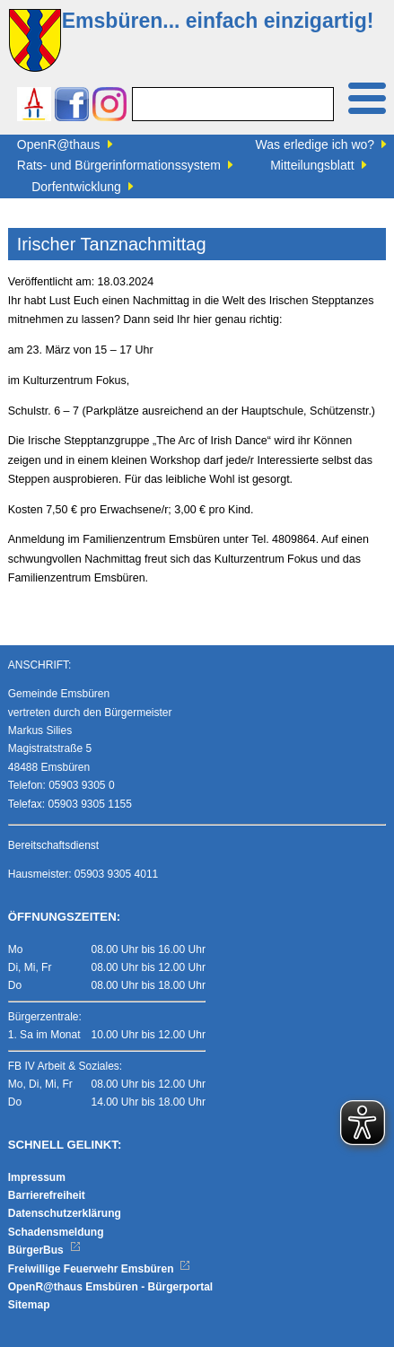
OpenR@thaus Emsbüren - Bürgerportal (110, 1287)
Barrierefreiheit (46, 1195)
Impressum (37, 1177)
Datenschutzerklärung (64, 1213)
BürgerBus (44, 1250)
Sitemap (29, 1305)
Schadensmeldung (56, 1232)
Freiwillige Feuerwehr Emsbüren (99, 1269)
